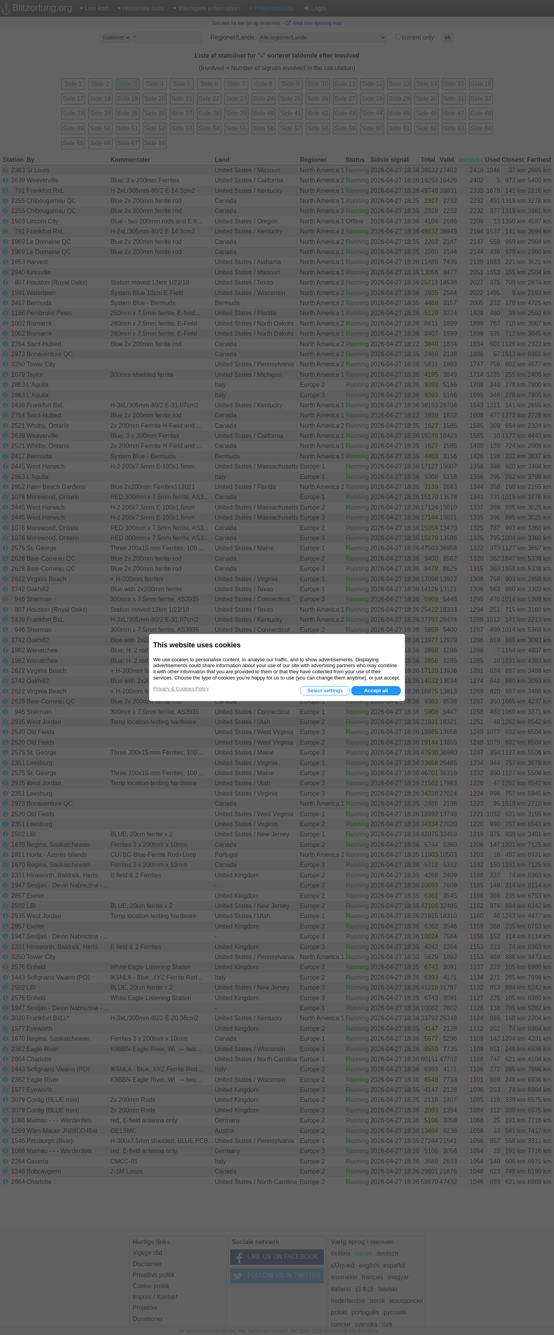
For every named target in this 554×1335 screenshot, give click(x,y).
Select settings (325, 690)
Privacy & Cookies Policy (181, 689)
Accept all (376, 690)
